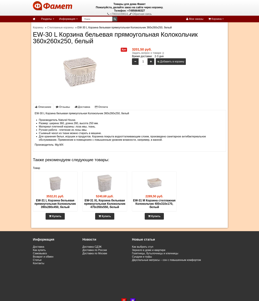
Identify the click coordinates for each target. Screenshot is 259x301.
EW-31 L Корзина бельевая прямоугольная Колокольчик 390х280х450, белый (55, 204)
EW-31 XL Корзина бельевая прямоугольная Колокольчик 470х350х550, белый (104, 204)
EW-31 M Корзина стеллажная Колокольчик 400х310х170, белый (154, 204)
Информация (68, 19)
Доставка (82, 107)
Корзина (216, 19)
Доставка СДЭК (92, 246)
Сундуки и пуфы (142, 256)
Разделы (47, 19)
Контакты (38, 263)
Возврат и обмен (43, 256)
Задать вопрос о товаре (146, 53)
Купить (55, 216)
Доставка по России (94, 250)
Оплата (101, 107)
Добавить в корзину (170, 61)
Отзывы (63, 107)
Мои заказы (194, 19)
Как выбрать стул (142, 246)
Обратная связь (140, 14)
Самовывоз (40, 253)
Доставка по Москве (94, 253)
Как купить (39, 250)
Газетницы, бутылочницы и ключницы (155, 253)
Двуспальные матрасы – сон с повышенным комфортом (166, 260)
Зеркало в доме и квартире (148, 250)
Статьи (37, 260)
